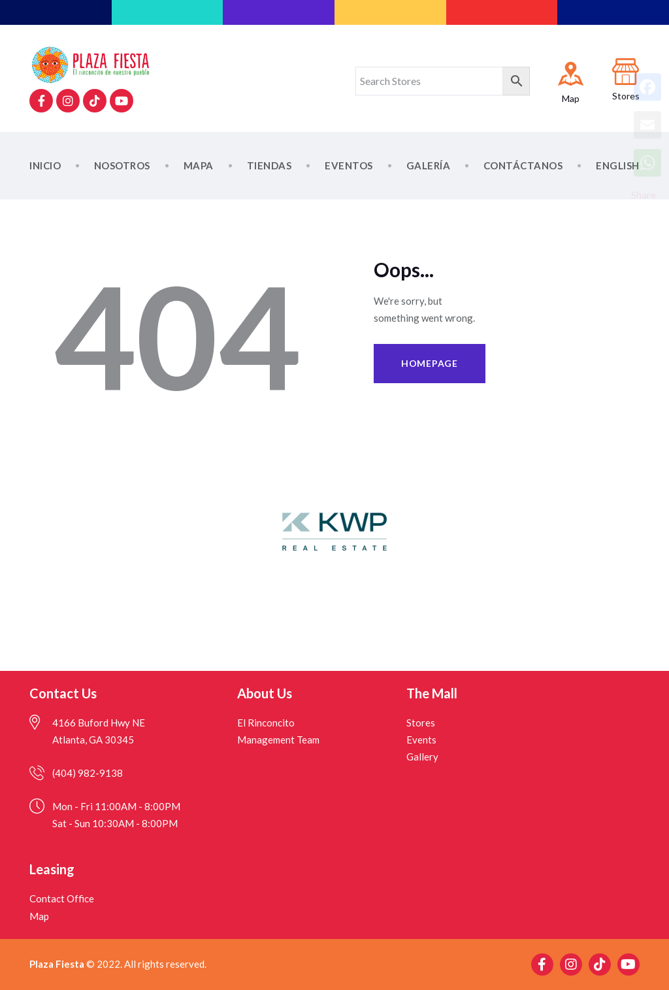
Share (643, 195)
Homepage (429, 363)
